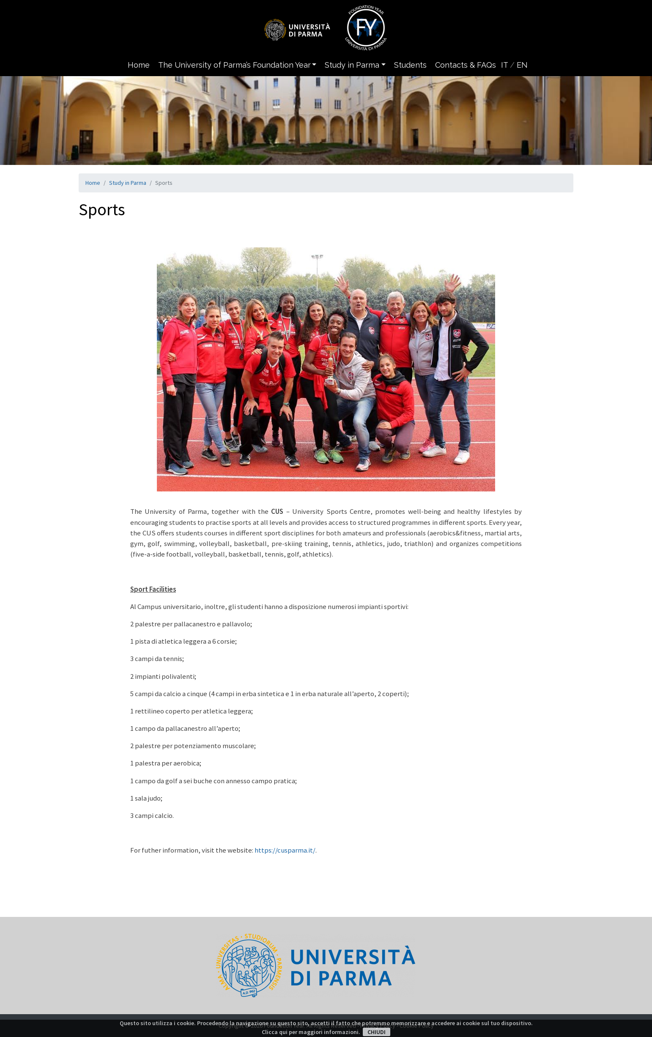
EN (522, 64)
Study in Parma (127, 183)
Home (139, 64)
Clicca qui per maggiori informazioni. (311, 1032)
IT (504, 64)
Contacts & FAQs (465, 64)
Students (410, 64)
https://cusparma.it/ (285, 850)
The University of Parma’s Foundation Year (234, 64)
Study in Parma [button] (352, 64)
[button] (316, 65)
